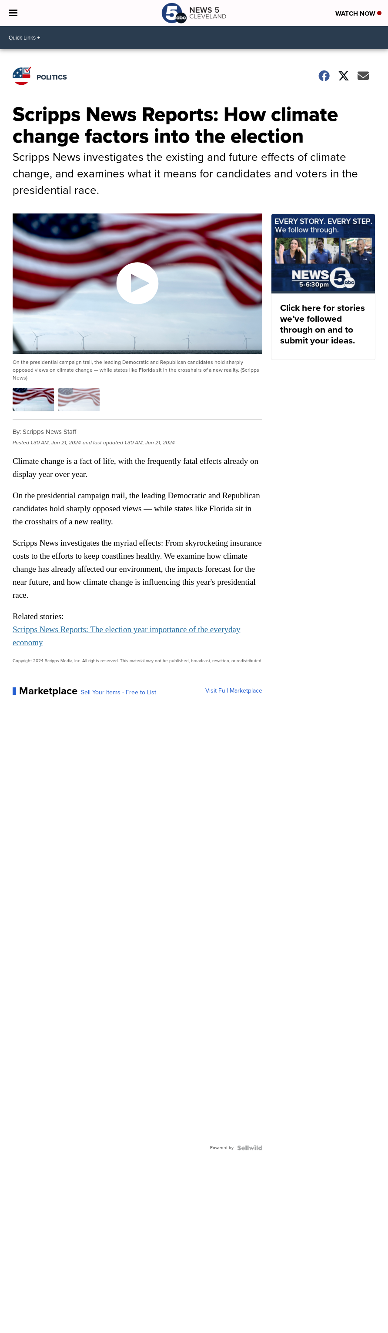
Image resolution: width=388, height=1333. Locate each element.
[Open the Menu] (13, 13)
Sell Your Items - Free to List (118, 693)
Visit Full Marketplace (233, 691)
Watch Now (358, 13)
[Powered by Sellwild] (249, 1148)
